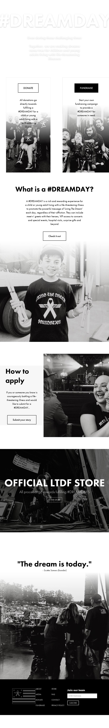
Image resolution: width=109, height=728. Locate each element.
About (38, 689)
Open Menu (95, 3)
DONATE (28, 88)
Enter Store (54, 499)
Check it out (54, 236)
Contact (56, 700)
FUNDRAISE (86, 88)
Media (38, 694)
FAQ (53, 694)
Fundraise (40, 705)
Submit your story (22, 419)
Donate (39, 700)
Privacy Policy (58, 705)
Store (54, 689)
